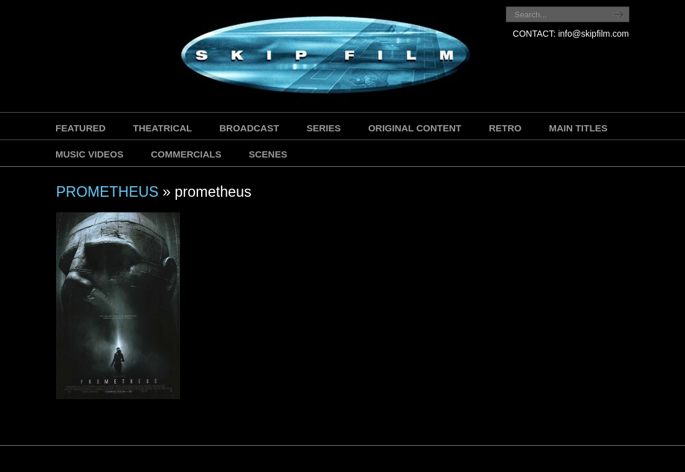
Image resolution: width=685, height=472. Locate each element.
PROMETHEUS (107, 192)
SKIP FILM (269, 57)
